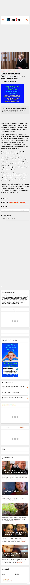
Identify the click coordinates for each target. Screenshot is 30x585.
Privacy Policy (6, 579)
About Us (17, 574)
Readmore (19, 479)
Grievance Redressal (7, 580)
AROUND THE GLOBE (13, 71)
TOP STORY (6, 71)
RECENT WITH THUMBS (9, 405)
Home (2, 71)
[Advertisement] (15, 8)
